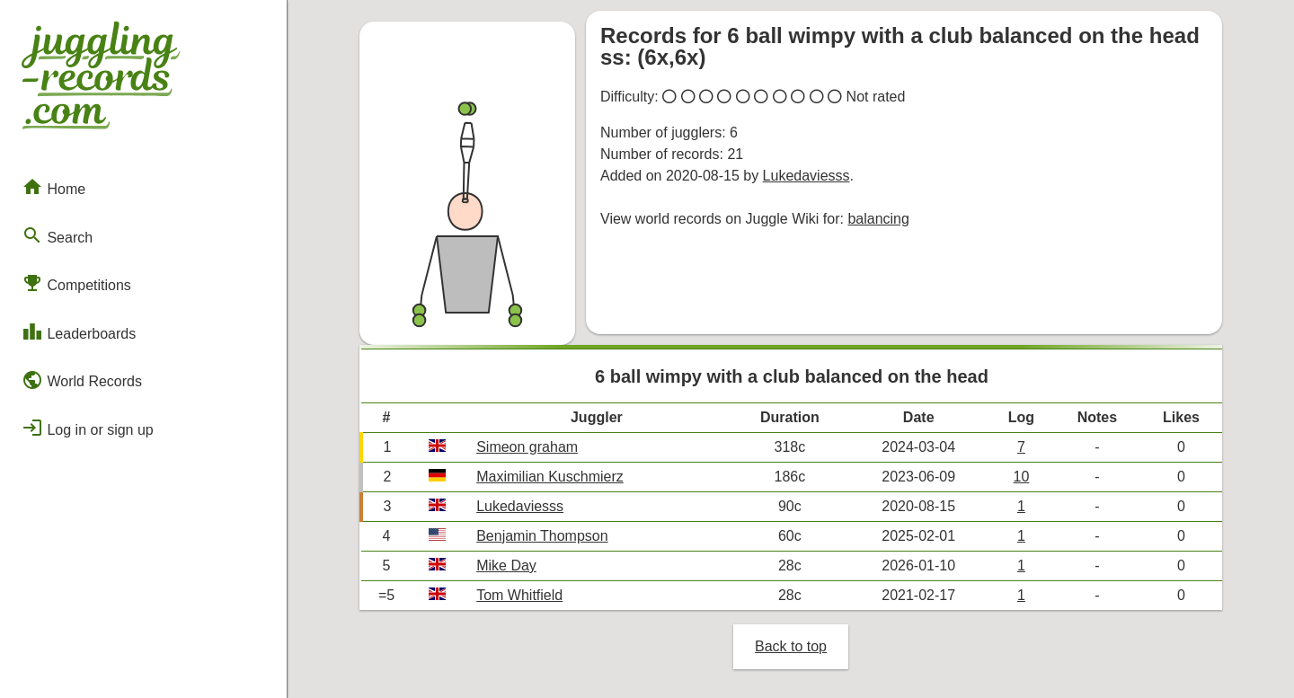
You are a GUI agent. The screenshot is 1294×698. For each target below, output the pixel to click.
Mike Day (506, 565)
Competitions (76, 283)
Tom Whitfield (519, 595)
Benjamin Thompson (541, 535)
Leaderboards (79, 331)
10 (1022, 476)
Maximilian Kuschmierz (550, 476)
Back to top (791, 646)
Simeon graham (527, 447)
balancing (878, 218)
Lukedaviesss (806, 175)
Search (57, 235)
